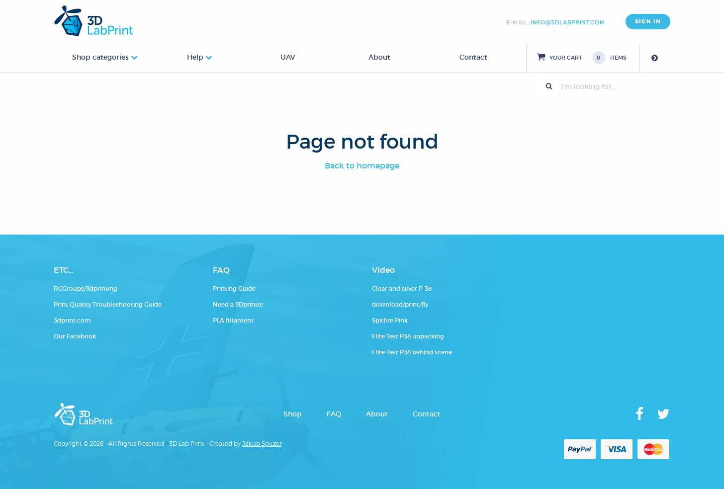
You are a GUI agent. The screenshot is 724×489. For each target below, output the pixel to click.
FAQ (334, 413)
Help (195, 57)
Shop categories (100, 57)
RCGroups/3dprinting (85, 288)
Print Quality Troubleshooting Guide (108, 304)
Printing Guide (234, 288)
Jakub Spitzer (261, 443)
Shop (292, 413)
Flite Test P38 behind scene (412, 352)
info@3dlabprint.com (568, 22)
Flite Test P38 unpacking (408, 336)
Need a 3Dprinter (238, 304)
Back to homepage (362, 165)
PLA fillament (233, 320)
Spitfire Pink (390, 320)
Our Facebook (75, 336)
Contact (473, 57)
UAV (287, 57)
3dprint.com (72, 320)
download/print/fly (400, 304)
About (379, 57)
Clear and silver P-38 (402, 288)
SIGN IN (648, 21)
